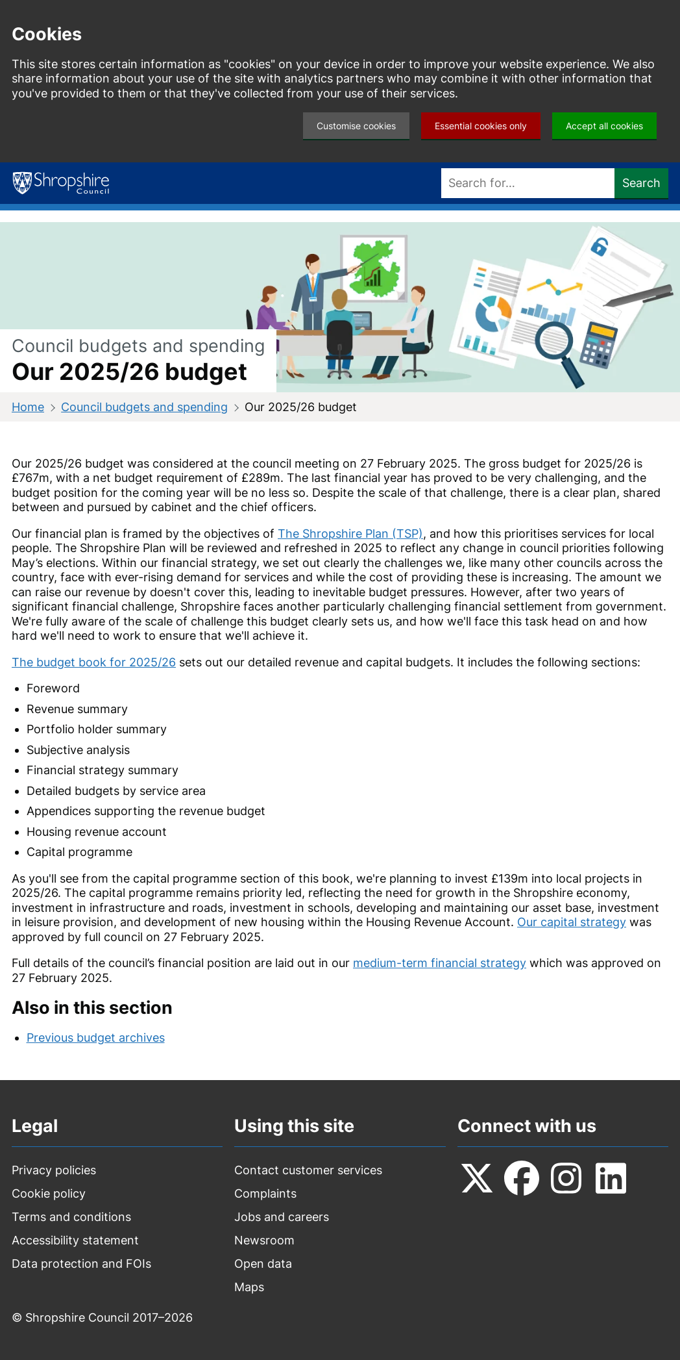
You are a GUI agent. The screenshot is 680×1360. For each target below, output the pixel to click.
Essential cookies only (481, 125)
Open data (263, 1263)
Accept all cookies (604, 125)
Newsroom (264, 1240)
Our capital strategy (571, 922)
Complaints (265, 1193)
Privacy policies (54, 1170)
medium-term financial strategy (439, 963)
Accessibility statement (75, 1240)
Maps (249, 1287)
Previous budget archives (96, 1037)
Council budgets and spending (144, 407)
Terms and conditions (71, 1217)
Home (28, 407)
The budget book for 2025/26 (94, 662)
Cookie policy (49, 1193)
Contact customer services (308, 1170)
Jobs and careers (281, 1217)
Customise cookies (356, 125)
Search (641, 183)
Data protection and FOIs (81, 1263)
